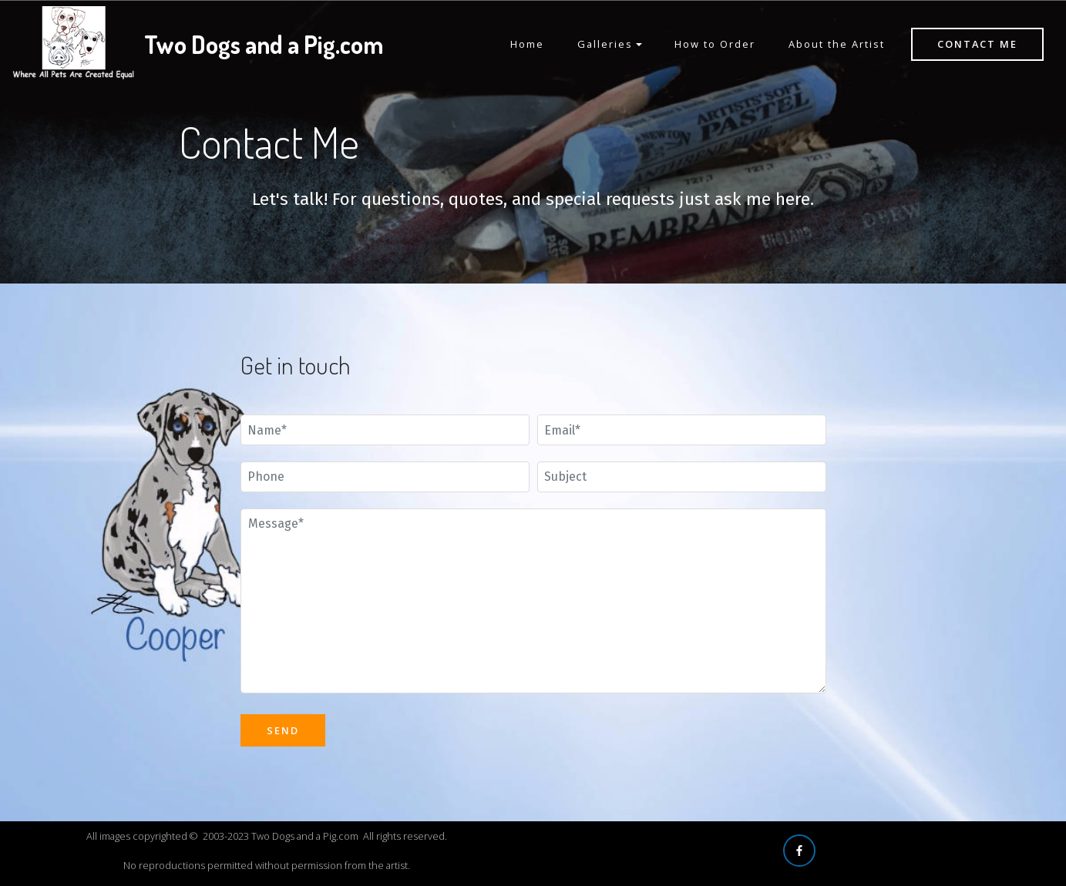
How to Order (714, 44)
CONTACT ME (977, 44)
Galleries (605, 44)
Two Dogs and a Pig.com (263, 44)
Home (527, 44)
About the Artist (837, 44)
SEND (283, 730)
